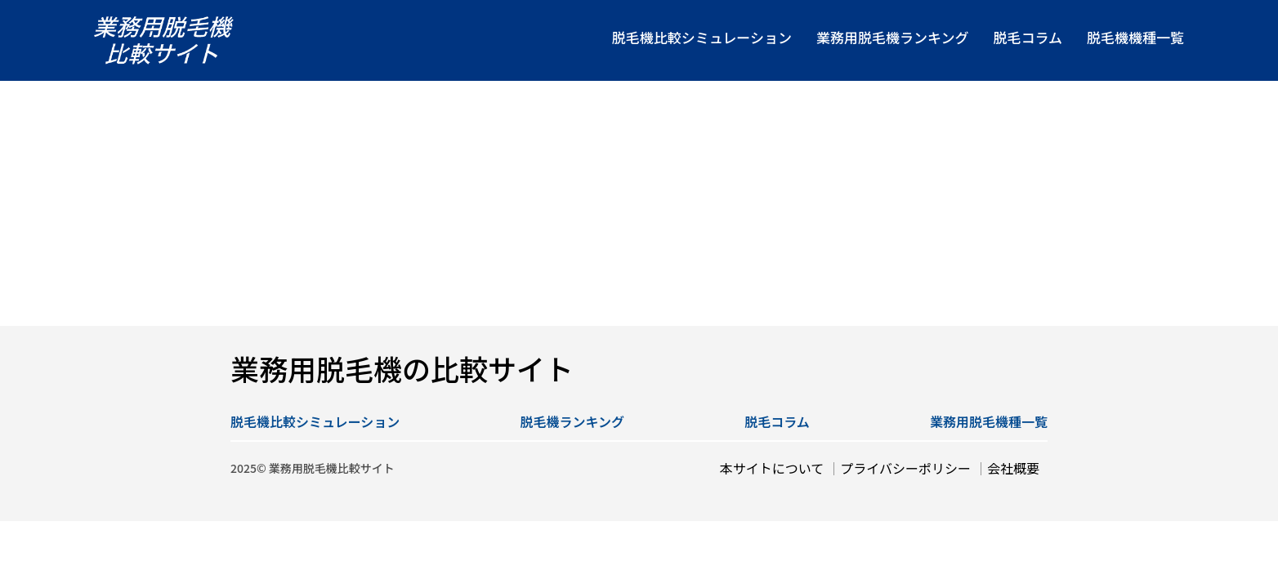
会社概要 (1013, 468)
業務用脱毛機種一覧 (989, 421)
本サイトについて (772, 468)
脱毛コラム (777, 421)
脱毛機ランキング (573, 421)
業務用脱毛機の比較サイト (402, 368)
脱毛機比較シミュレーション (315, 421)
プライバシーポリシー (905, 468)
